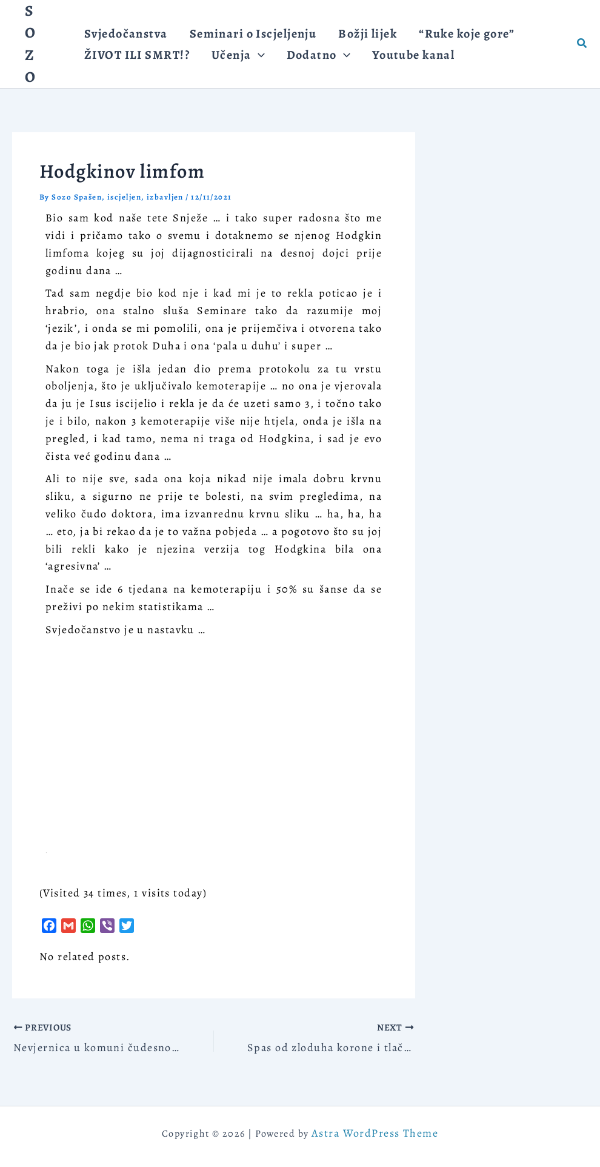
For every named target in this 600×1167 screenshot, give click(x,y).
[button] (232, 60)
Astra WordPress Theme (375, 1133)
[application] (251, 60)
